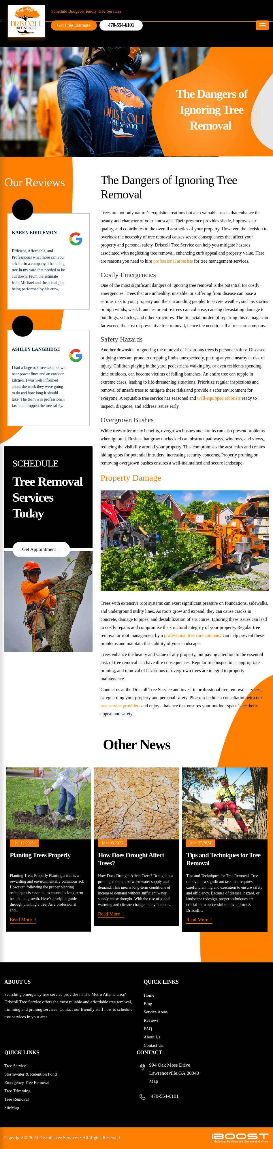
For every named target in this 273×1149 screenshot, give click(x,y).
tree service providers (120, 706)
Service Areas (156, 1012)
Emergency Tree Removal (26, 1082)
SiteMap (11, 1107)
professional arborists (173, 262)
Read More (21, 920)
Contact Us (153, 1045)
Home (149, 995)
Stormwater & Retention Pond (30, 1074)
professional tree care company (192, 636)
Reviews (151, 1020)
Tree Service (15, 1065)
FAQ (148, 1028)
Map (153, 1081)
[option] (48, 851)
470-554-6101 (165, 1096)
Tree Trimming (17, 1091)
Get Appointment (39, 550)
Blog (148, 1003)
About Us (152, 1037)
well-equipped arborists (219, 399)
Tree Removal (16, 1099)
